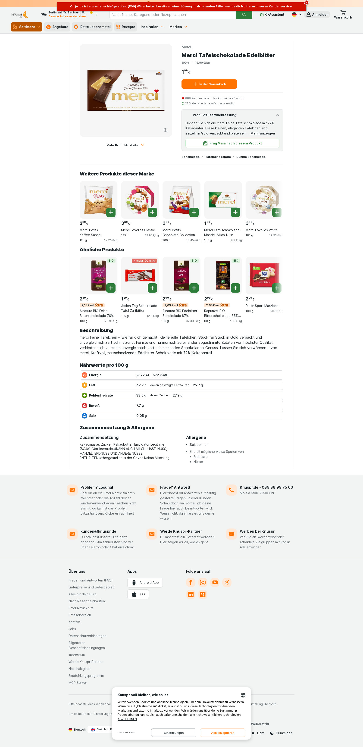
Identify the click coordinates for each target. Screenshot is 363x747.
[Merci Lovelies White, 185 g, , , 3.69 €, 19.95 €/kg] (264, 200)
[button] (317, 14)
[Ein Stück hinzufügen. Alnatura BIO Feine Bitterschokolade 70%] (111, 288)
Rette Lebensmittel (92, 27)
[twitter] (227, 582)
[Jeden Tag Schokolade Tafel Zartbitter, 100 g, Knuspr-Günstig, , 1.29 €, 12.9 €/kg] (140, 275)
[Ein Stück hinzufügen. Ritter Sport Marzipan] (277, 288)
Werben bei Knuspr (257, 531)
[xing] (202, 594)
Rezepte (125, 27)
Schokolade (191, 157)
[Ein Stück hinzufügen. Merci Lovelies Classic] (152, 212)
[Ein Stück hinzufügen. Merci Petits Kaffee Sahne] (111, 212)
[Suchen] (244, 14)
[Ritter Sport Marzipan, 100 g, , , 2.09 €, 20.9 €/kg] (264, 275)
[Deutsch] (296, 14)
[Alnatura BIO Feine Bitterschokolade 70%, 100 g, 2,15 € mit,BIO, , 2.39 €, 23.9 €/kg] (98, 275)
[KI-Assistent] (272, 14)
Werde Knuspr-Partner (181, 531)
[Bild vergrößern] (165, 130)
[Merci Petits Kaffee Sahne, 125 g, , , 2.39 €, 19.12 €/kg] (98, 200)
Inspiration (152, 27)
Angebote (57, 27)
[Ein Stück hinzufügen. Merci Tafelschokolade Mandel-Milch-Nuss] (235, 212)
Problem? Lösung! (97, 487)
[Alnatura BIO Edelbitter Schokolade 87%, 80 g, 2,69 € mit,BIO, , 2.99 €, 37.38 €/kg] (181, 275)
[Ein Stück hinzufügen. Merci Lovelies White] (277, 212)
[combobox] (173, 14)
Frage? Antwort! (175, 487)
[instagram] (202, 582)
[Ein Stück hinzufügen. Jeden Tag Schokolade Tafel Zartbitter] (152, 288)
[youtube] (214, 582)
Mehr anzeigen (262, 133)
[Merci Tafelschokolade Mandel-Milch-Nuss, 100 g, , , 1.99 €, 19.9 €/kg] (223, 200)
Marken (178, 27)
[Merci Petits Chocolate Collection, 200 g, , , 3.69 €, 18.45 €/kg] (181, 200)
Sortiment (27, 27)
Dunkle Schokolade (251, 157)
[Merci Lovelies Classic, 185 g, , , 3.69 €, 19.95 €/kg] (140, 200)
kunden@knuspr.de (98, 531)
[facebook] (190, 582)
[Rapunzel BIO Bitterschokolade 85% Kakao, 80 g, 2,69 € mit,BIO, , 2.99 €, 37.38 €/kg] (223, 275)
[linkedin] (190, 594)
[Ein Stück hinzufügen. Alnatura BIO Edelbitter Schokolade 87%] (194, 288)
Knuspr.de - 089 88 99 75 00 (266, 487)
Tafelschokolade (218, 157)
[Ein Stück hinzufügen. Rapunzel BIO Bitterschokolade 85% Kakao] (235, 288)
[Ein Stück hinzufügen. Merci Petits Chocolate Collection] (194, 212)
